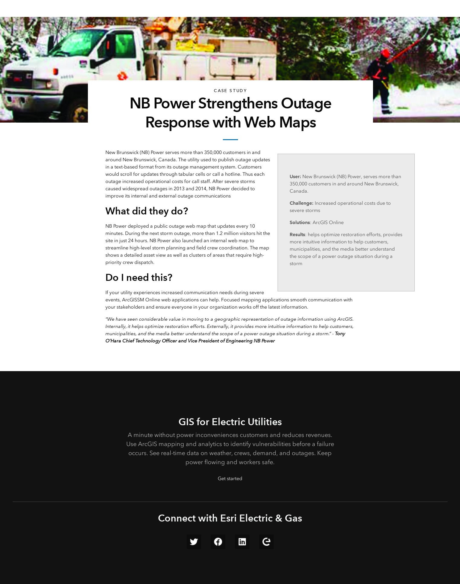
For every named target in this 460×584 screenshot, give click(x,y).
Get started (230, 478)
